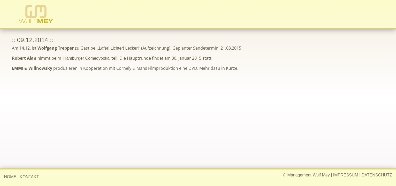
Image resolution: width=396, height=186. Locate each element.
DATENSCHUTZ (377, 175)
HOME (10, 177)
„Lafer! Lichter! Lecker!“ (118, 48)
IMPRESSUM (345, 175)
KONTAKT (29, 177)
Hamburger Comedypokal (86, 58)
